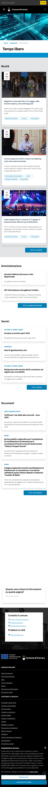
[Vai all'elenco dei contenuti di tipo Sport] (28, 176)
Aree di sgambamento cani (15, 350)
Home (6, 43)
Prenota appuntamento (17, 626)
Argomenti (13, 43)
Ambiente (4, 734)
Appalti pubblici (6, 715)
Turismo (3, 721)
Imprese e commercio (8, 712)
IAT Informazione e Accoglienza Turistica (21, 290)
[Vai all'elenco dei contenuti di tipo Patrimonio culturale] (11, 118)
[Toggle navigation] (4, 9)
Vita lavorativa (6, 709)
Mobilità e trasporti (7, 725)
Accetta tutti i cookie (24, 782)
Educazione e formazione (9, 728)
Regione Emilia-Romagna (8, 3)
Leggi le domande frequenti (18, 619)
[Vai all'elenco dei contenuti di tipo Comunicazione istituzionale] (13, 176)
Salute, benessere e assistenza (11, 737)
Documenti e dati (6, 692)
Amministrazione (8, 667)
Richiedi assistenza (15, 622)
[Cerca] (45, 9)
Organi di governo (7, 673)
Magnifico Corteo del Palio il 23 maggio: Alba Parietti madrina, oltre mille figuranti (21, 102)
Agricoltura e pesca (7, 743)
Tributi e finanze (6, 731)
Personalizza (23, 777)
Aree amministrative (8, 676)
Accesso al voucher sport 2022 (17, 333)
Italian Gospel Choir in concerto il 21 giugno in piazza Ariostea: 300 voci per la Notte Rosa (22, 220)
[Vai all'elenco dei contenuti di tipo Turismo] (24, 118)
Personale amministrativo (9, 689)
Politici (3, 686)
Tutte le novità (36, 250)
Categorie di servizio (9, 696)
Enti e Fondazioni (7, 683)
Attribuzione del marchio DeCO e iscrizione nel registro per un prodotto (23, 370)
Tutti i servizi (37, 387)
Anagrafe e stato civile (8, 702)
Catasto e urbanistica (8, 718)
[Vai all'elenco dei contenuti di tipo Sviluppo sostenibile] (11, 179)
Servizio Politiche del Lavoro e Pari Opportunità (18, 275)
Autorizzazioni (5, 740)
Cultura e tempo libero (8, 706)
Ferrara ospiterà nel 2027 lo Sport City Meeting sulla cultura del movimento (22, 160)
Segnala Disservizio (15, 635)
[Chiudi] (45, 747)
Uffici (2, 679)
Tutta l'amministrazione (32, 305)
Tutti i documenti (35, 493)
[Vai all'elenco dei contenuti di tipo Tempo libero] (35, 118)
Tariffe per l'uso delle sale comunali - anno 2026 (22, 416)
